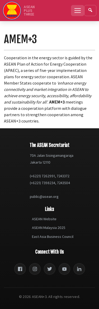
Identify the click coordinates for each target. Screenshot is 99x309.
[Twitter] (49, 269)
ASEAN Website (44, 219)
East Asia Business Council (52, 236)
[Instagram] (35, 269)
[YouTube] (64, 269)
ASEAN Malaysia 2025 (48, 227)
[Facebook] (20, 269)
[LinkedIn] (79, 269)
